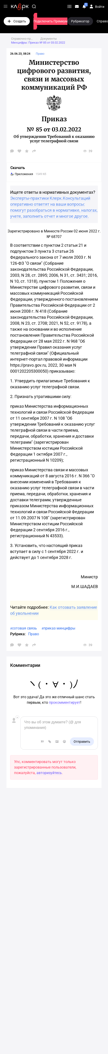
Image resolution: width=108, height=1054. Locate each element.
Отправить (82, 741)
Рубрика (17, 634)
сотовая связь (24, 628)
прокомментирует (64, 702)
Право (33, 634)
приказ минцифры (59, 628)
